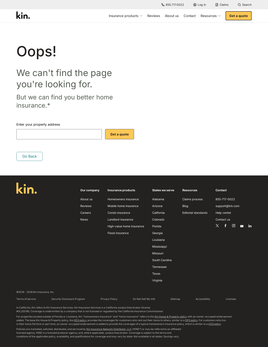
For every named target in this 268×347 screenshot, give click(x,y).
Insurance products (125, 16)
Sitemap (175, 298)
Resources (211, 16)
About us (172, 16)
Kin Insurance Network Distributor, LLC (109, 329)
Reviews (153, 16)
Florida (156, 226)
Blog (185, 206)
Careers (85, 212)
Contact (190, 16)
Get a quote (238, 16)
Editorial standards (194, 212)
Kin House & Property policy (170, 316)
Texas (156, 273)
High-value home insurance (126, 226)
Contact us (223, 219)
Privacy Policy (109, 298)
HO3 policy (214, 323)
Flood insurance (118, 233)
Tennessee (159, 266)
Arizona (157, 206)
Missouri (157, 253)
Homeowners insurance (123, 199)
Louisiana (158, 239)
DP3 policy (191, 320)
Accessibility (203, 298)
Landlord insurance (120, 219)
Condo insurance (119, 212)
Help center (223, 212)
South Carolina (162, 260)
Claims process (192, 199)
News (84, 219)
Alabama (158, 199)
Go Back (29, 156)
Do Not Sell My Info (144, 298)
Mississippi (159, 246)
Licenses (231, 298)
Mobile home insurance (123, 206)
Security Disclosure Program (68, 298)
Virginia (157, 280)
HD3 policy (80, 320)
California (158, 212)
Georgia (157, 233)
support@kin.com (227, 206)
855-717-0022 (225, 199)
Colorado (158, 219)
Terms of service (26, 298)
